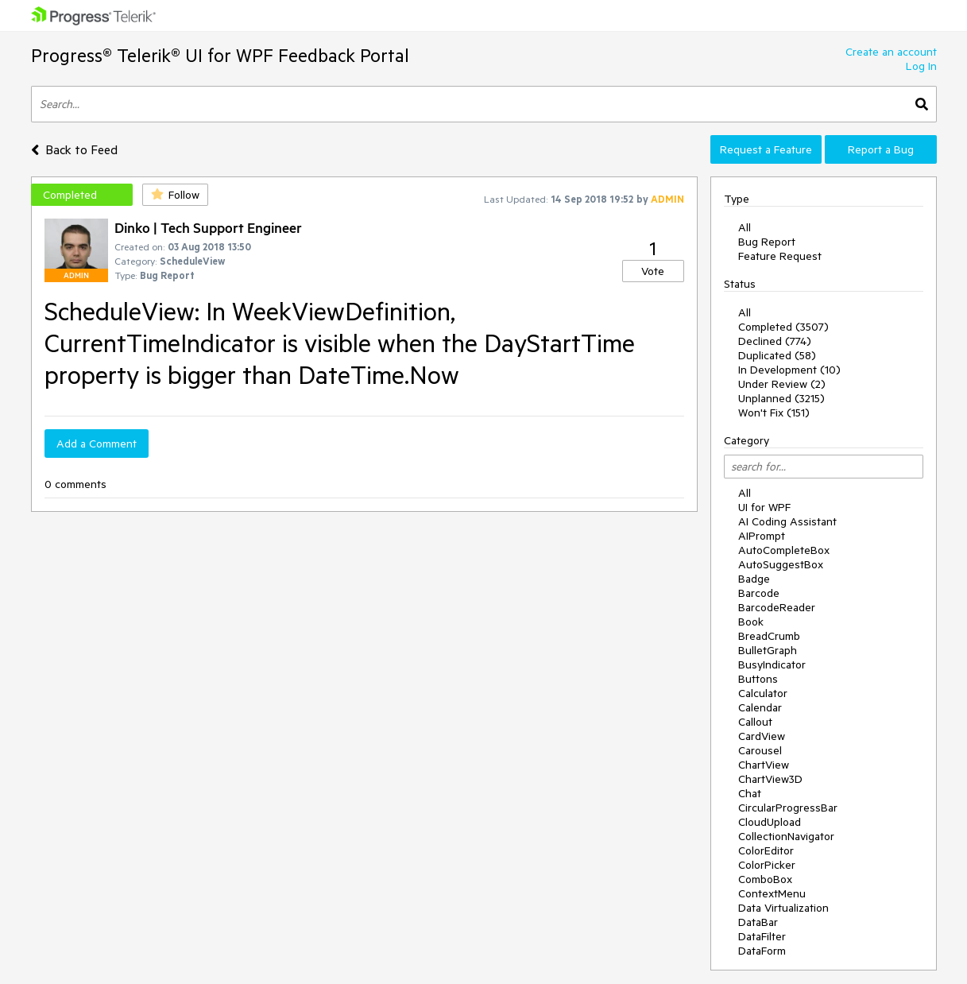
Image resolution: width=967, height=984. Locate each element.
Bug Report (766, 241)
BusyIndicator (772, 664)
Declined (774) (774, 341)
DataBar (758, 922)
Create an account (891, 52)
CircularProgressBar (787, 807)
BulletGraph (767, 650)
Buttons (758, 679)
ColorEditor (766, 850)
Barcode (758, 593)
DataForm (762, 950)
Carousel (760, 750)
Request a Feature (766, 149)
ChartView (763, 764)
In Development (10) (789, 369)
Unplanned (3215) (781, 398)
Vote (652, 271)
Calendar (760, 707)
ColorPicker (766, 865)
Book (751, 621)
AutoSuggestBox (780, 564)
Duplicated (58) (777, 355)
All (744, 227)
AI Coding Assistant (787, 521)
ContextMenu (772, 893)
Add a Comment (96, 443)
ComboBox (765, 879)
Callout (755, 722)
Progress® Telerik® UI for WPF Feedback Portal (220, 55)
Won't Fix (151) (774, 412)
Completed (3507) (783, 327)
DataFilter (762, 936)
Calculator (762, 693)
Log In (921, 66)
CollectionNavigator (786, 836)
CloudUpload (769, 822)
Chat (749, 793)
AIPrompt (761, 536)
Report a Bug (881, 149)
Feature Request (780, 256)
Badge (754, 578)
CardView (761, 736)
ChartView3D (770, 779)
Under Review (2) (782, 384)
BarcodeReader (776, 607)
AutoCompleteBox (784, 550)
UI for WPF (764, 507)
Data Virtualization (783, 908)
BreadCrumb (769, 636)
